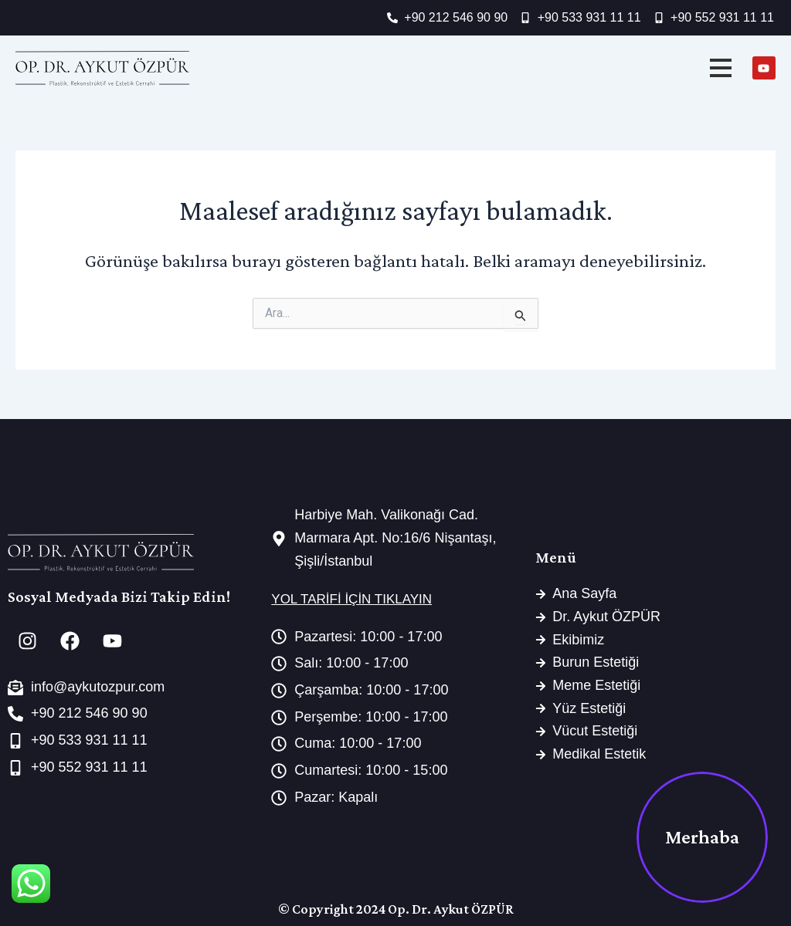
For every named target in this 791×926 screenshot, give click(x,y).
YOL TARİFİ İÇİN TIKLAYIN (351, 599)
